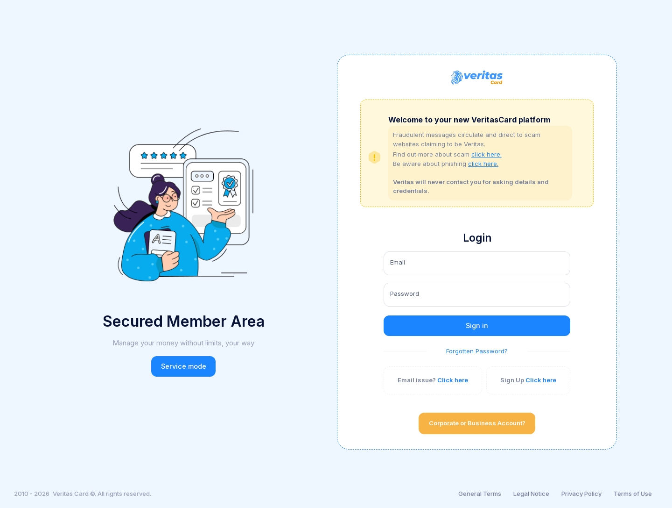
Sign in (477, 325)
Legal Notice (531, 493)
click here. (486, 154)
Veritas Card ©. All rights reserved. (102, 493)
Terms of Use (633, 493)
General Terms (479, 493)
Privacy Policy (581, 493)
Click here (452, 380)
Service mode (183, 366)
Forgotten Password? (477, 351)
